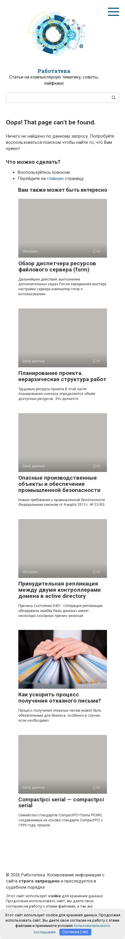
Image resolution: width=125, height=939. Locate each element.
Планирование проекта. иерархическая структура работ (62, 376)
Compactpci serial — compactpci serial (61, 802)
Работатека (54, 70)
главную (55, 178)
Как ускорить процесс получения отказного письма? (59, 697)
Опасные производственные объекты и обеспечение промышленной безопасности (59, 483)
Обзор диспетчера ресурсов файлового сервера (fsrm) (57, 266)
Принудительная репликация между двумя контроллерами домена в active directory (59, 589)
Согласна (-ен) (75, 932)
